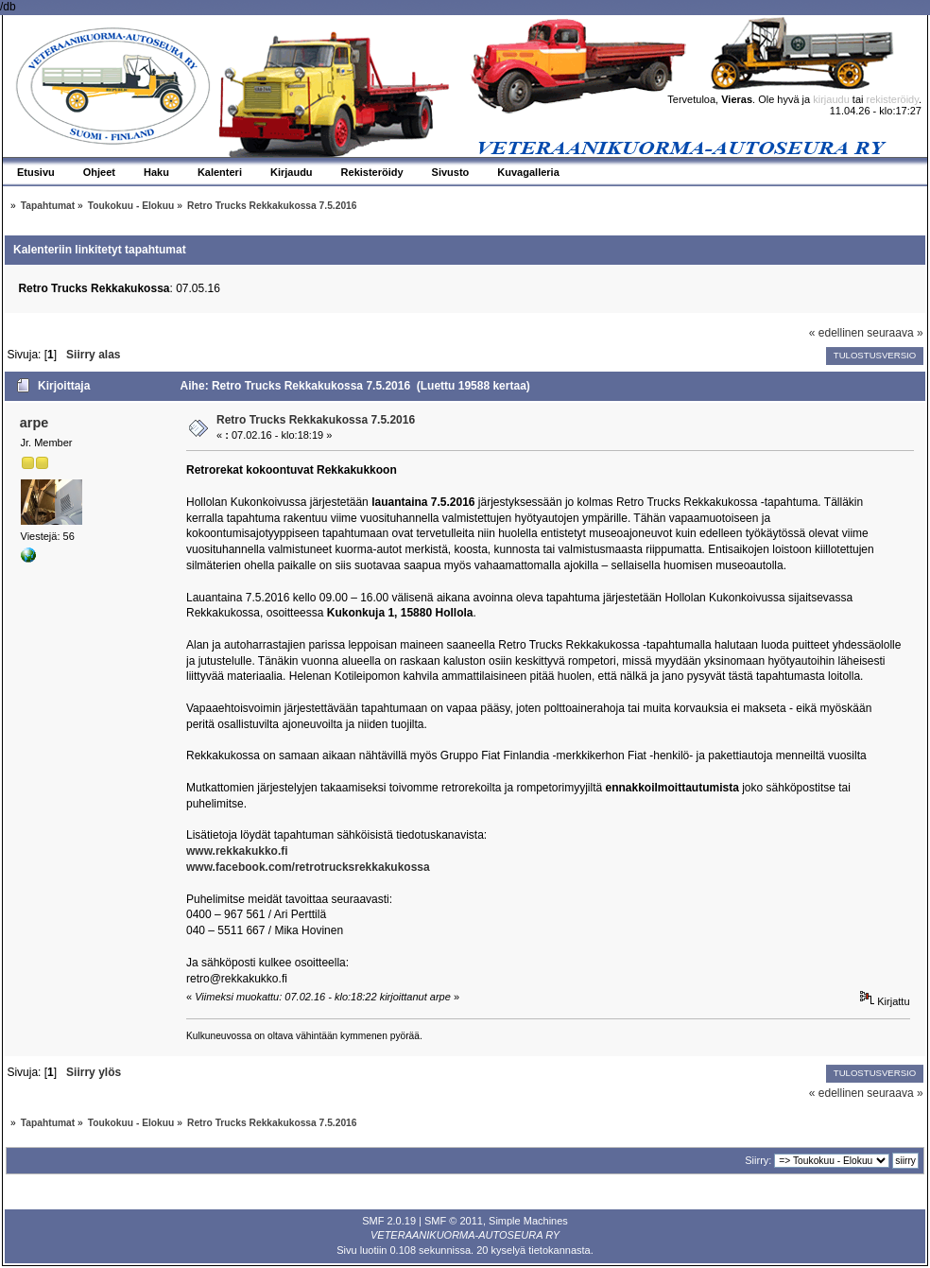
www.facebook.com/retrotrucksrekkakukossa (308, 867)
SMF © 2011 (453, 1220)
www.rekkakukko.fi (237, 851)
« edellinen (836, 332)
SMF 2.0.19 (389, 1220)
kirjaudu (831, 99)
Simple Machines (528, 1220)
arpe (34, 422)
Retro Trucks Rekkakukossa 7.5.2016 (315, 419)
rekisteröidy (893, 99)
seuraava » (894, 332)
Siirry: (758, 1160)
